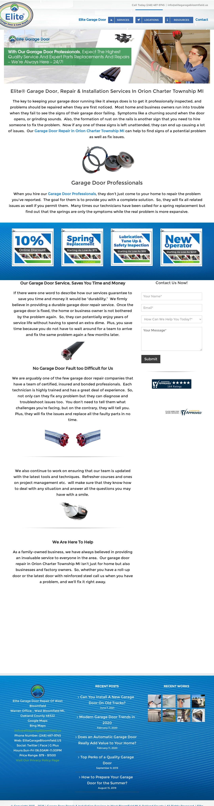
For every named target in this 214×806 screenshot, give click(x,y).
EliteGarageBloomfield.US (42, 740)
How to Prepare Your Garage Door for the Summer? (107, 780)
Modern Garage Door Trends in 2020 (107, 720)
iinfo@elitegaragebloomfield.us (37, 730)
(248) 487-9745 (50, 735)
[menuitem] (93, 19)
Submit (150, 359)
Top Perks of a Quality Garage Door (107, 760)
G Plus (54, 745)
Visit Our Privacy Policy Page (37, 760)
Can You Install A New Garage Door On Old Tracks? (107, 700)
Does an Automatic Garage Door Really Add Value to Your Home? (107, 740)
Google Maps (38, 721)
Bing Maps (38, 725)
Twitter (32, 745)
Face (43, 745)
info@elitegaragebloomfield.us (188, 5)
